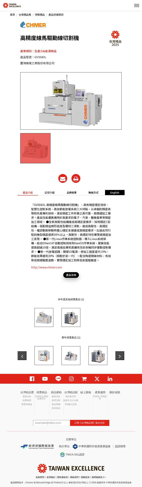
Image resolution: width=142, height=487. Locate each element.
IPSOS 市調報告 (100, 397)
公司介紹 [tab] (50, 192)
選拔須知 (27, 396)
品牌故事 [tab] (72, 192)
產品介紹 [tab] (28, 192)
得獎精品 (40, 14)
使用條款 (51, 477)
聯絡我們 (74, 477)
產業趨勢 (100, 392)
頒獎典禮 (27, 400)
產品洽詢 (71, 275)
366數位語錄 (71, 404)
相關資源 (85, 477)
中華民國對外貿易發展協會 (92, 446)
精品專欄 (56, 404)
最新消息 (56, 396)
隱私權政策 (62, 477)
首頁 (12, 14)
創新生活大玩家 (70, 400)
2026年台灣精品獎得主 (41, 397)
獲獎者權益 (27, 404)
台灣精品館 (71, 392)
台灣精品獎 (25, 14)
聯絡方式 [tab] (93, 192)
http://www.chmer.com (46, 267)
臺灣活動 (56, 400)
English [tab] (114, 192)
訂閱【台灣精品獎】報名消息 (90, 422)
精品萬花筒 (70, 396)
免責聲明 (40, 477)
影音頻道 (56, 408)
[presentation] (22, 355)
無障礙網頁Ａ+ (99, 477)
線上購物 (85, 392)
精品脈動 (56, 392)
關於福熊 (114, 392)
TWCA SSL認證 (72, 454)
